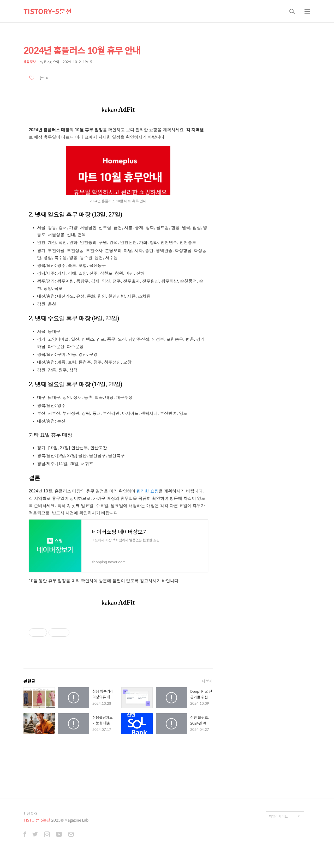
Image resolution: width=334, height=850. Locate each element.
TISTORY (30, 813)
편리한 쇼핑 (147, 491)
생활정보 (29, 61)
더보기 (207, 681)
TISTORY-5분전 (47, 11)
